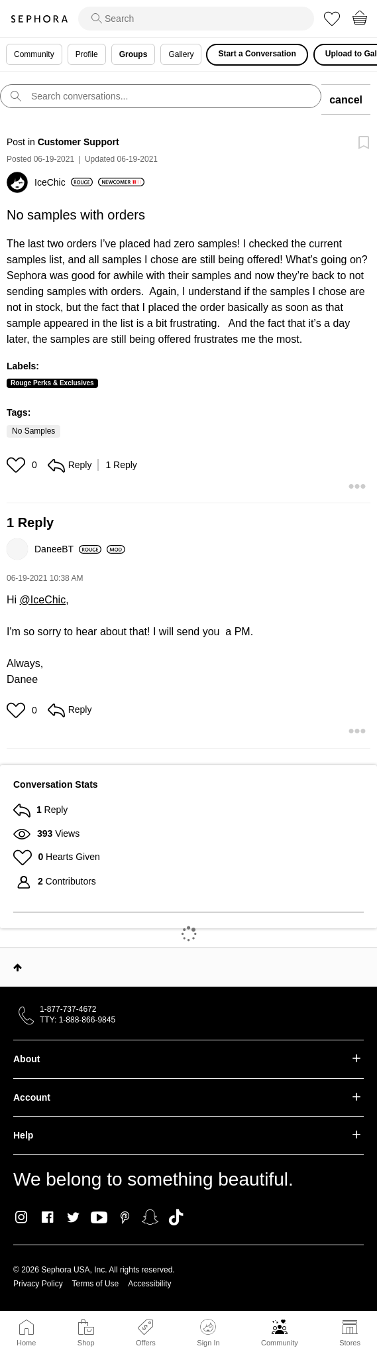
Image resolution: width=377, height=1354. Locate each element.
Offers (146, 1343)
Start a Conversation (257, 53)
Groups (133, 54)
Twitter (73, 1217)
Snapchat (150, 1217)
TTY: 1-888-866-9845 (77, 1019)
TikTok (176, 1217)
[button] (17, 465)
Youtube (99, 1218)
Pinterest (125, 1217)
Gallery (180, 54)
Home (26, 1343)
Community (279, 1343)
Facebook (47, 1217)
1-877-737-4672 (68, 1009)
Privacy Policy (38, 1283)
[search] (196, 19)
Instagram (21, 1217)
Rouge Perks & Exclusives (52, 383)
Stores (349, 1343)
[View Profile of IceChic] (63, 182)
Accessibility (149, 1283)
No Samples (33, 431)
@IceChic (43, 599)
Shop (86, 1343)
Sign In (208, 1333)
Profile (87, 54)
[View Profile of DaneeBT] (67, 549)
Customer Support (78, 142)
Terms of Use (95, 1283)
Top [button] (17, 967)
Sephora (39, 19)
